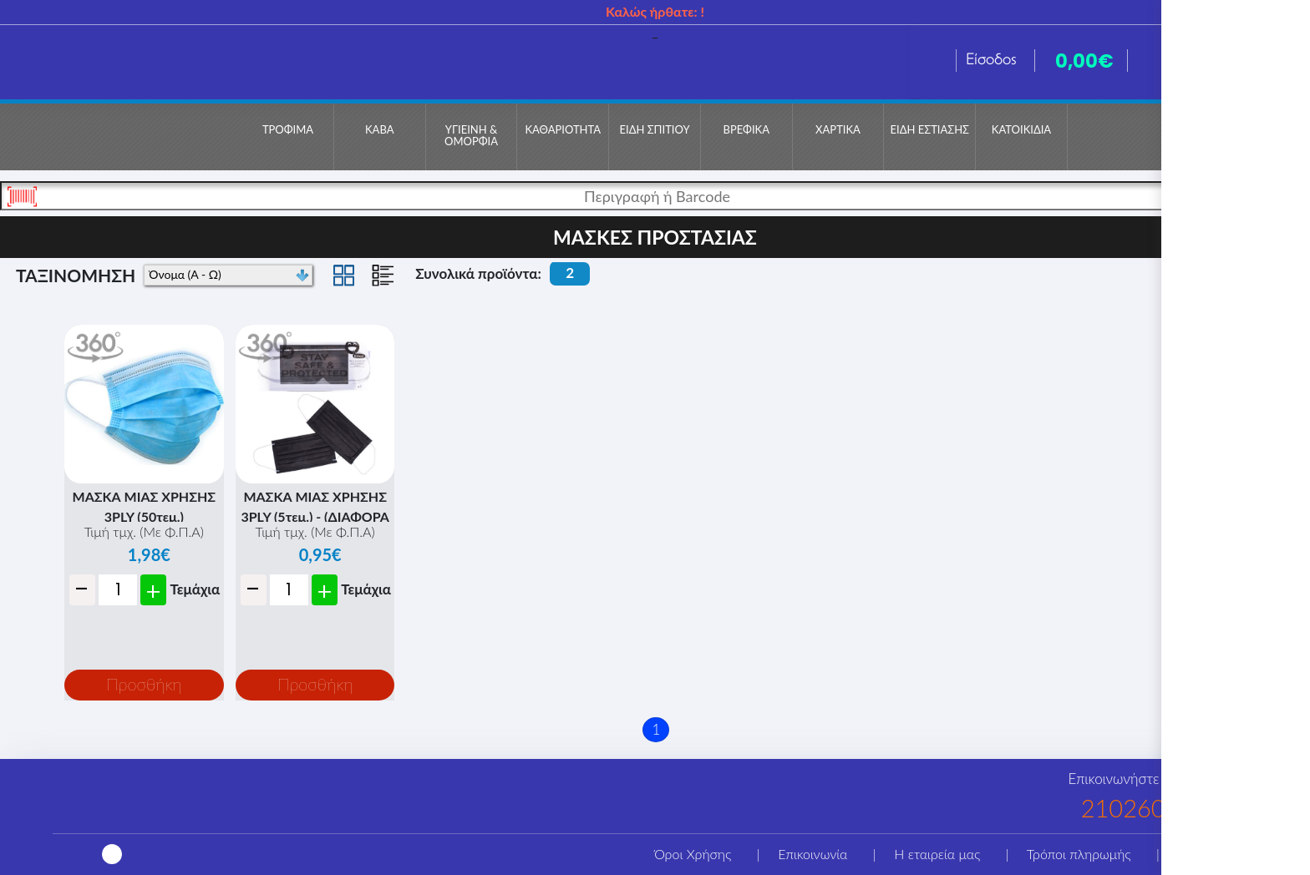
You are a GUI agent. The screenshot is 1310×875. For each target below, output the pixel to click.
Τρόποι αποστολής (1230, 854)
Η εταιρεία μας (937, 854)
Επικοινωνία (812, 854)
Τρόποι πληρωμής (1079, 854)
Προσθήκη (144, 684)
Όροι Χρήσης (692, 854)
